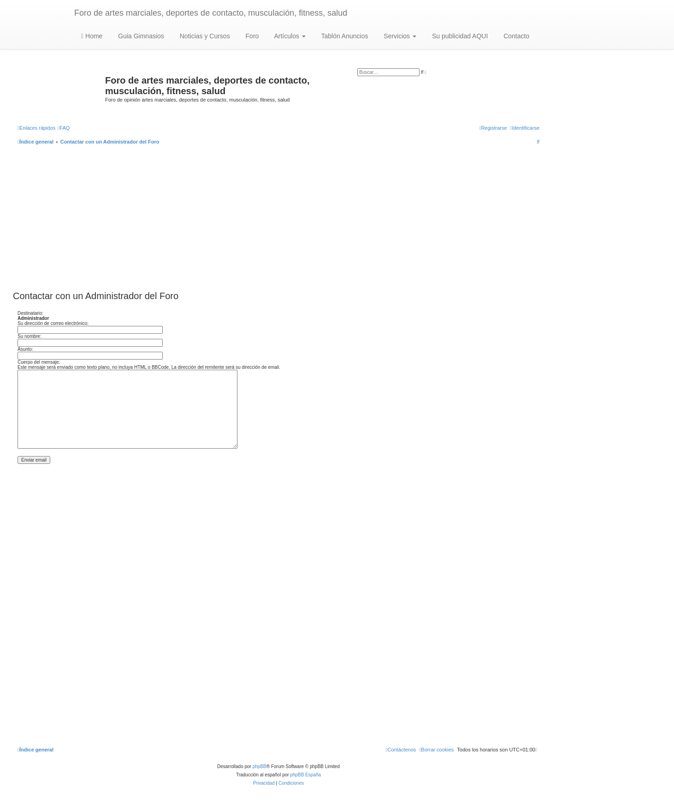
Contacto (515, 36)
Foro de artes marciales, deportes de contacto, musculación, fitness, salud (210, 13)
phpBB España (305, 774)
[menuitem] (64, 127)
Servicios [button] (399, 36)
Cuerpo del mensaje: (39, 362)
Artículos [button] (288, 36)
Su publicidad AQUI (459, 36)
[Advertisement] (278, 218)
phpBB (259, 766)
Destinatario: (30, 313)
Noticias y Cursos (204, 36)
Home (91, 36)
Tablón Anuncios (343, 36)
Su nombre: (29, 336)
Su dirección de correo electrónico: (53, 323)
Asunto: (25, 349)
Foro (251, 36)
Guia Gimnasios (140, 36)
